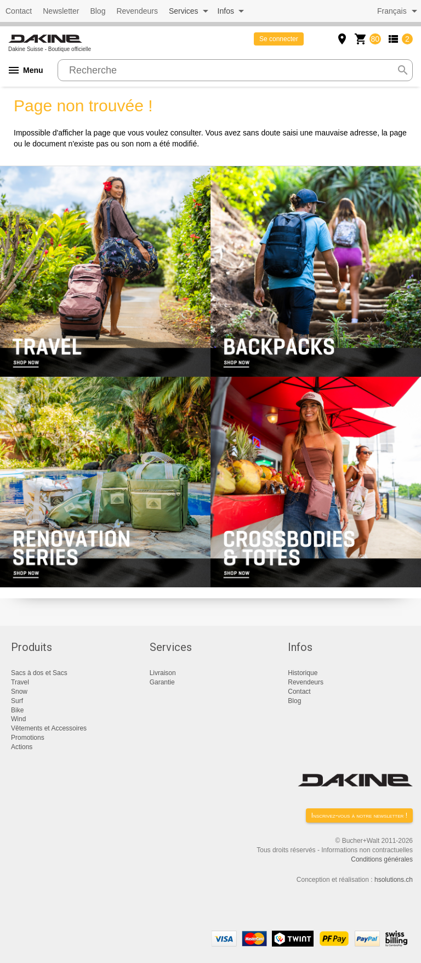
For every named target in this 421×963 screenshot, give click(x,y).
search (402, 70)
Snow (19, 691)
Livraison (163, 673)
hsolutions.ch (393, 879)
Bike (17, 710)
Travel (20, 682)
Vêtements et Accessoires (49, 728)
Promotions (27, 737)
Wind (18, 719)
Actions (21, 747)
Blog (97, 11)
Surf (17, 701)
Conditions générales (382, 859)
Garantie (162, 682)
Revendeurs (137, 11)
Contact (18, 11)
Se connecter (278, 39)
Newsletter (61, 11)
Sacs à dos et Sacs (39, 673)
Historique (302, 673)
